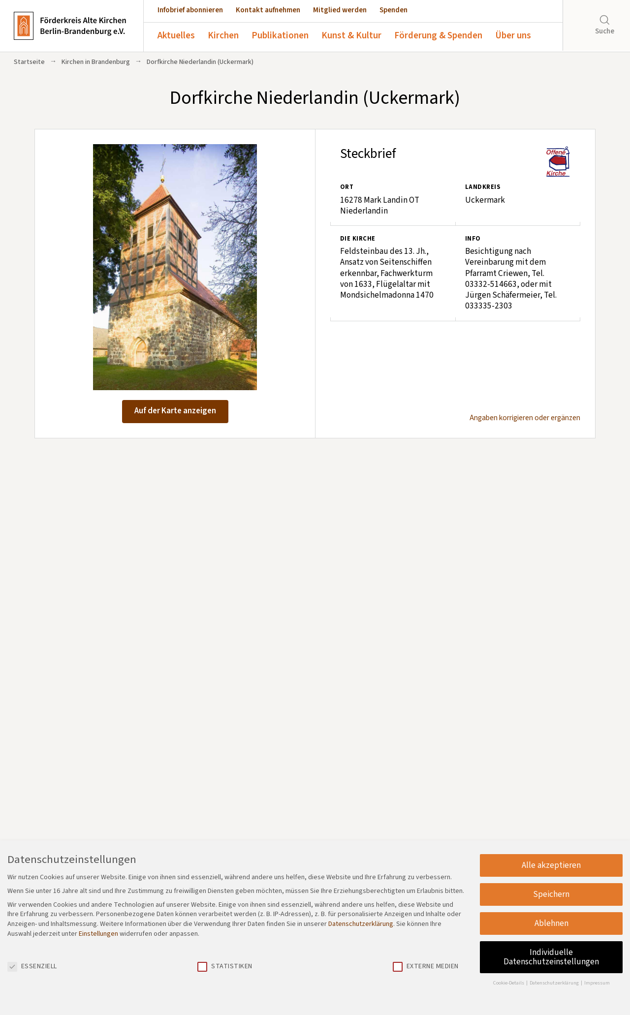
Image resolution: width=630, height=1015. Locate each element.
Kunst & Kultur (351, 35)
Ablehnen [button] (551, 923)
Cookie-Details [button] (509, 982)
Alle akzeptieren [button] (551, 865)
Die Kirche (358, 238)
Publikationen (280, 35)
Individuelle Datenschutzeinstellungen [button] (551, 957)
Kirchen (223, 35)
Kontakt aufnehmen (268, 10)
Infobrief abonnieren (190, 10)
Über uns (513, 35)
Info (473, 238)
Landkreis (482, 187)
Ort (346, 187)
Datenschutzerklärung (360, 924)
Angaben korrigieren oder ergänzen (525, 418)
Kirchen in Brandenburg (96, 62)
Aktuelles (176, 35)
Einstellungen (98, 934)
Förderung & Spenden (438, 35)
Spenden (393, 10)
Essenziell (32, 966)
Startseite (29, 62)
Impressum (597, 982)
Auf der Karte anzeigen (175, 411)
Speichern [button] (551, 894)
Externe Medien (426, 966)
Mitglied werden (340, 10)
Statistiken (224, 966)
